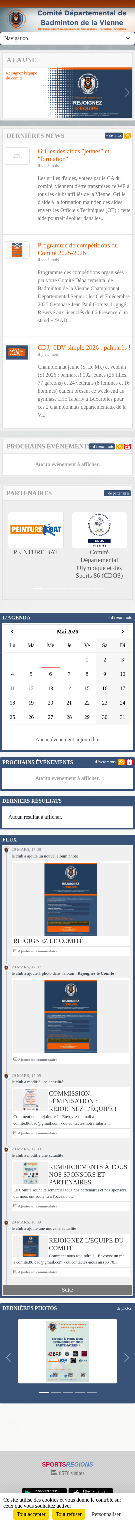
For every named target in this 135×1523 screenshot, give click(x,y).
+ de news (114, 136)
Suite (67, 1290)
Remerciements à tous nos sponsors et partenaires (88, 1174)
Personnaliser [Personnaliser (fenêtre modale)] (106, 1514)
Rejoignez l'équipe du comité (21, 75)
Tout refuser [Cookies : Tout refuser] (69, 1514)
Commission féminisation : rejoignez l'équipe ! (83, 1101)
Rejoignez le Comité (48, 940)
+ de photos (123, 1308)
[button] (8, 92)
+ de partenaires (117, 493)
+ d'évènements (102, 446)
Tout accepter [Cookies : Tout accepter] (31, 1514)
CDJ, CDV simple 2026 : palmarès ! (84, 347)
